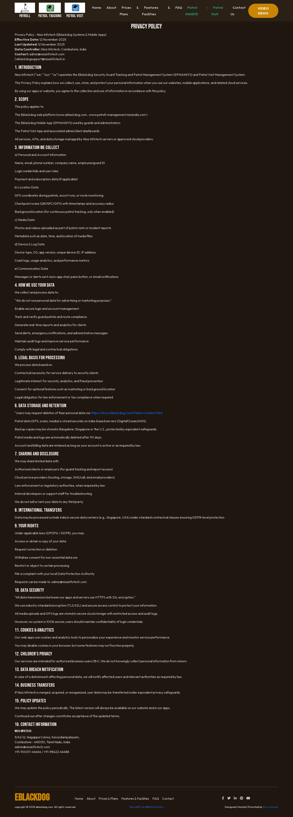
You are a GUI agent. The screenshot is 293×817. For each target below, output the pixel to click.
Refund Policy (156, 806)
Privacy (142, 806)
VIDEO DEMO (263, 10)
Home (96, 7)
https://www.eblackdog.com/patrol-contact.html (126, 413)
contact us (238, 10)
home (79, 798)
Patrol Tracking (49, 10)
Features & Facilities (156, 10)
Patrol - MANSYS (196, 10)
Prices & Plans (129, 10)
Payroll (25, 10)
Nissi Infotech (270, 806)
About (111, 7)
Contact (168, 798)
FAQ (178, 7)
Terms (132, 806)
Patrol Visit (75, 10)
